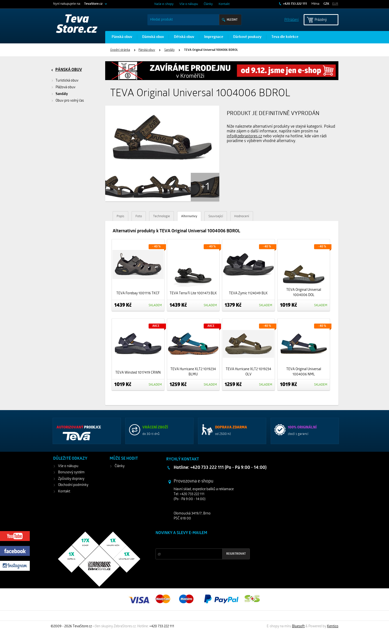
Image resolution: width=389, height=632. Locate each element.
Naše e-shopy (164, 4)
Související (215, 216)
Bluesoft (298, 626)
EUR (335, 3)
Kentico (332, 626)
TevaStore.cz (93, 3)
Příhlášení (291, 19)
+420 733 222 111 (294, 3)
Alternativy (189, 216)
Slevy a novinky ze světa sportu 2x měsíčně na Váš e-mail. (198, 542)
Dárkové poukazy (247, 37)
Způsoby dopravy (71, 479)
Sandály (169, 50)
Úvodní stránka (120, 50)
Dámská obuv (153, 37)
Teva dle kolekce (284, 37)
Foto (138, 216)
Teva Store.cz (76, 24)
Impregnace (213, 37)
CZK (326, 3)
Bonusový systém (71, 472)
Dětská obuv (184, 37)
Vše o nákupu (188, 4)
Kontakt (224, 4)
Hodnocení (241, 216)
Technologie (161, 216)
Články (208, 4)
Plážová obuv (65, 87)
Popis (120, 216)
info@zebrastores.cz (244, 136)
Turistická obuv (67, 81)
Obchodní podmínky (73, 485)
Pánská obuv (122, 37)
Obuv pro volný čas (70, 101)
